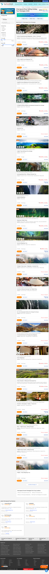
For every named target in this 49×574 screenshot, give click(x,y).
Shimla (19, 565)
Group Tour (4, 34)
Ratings (44, 10)
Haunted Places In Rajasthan (29, 555)
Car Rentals (43, 4)
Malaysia (26, 567)
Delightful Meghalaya (21, 197)
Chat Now (44, 566)
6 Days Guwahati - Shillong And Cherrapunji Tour (27, 381)
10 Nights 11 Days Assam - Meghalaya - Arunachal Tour (28, 266)
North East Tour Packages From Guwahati (25, 498)
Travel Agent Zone (37, 1)
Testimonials (11, 566)
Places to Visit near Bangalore (5, 553)
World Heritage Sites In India (5, 549)
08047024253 (46, 68)
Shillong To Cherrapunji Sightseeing (24, 495)
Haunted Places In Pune (4, 556)
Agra (26, 566)
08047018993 (46, 114)
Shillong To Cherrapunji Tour (38, 493)
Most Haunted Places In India (42, 553)
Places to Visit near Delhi (16, 553)
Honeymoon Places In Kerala (5, 558)
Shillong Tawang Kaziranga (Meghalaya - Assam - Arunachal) (29, 36)
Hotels (47, 4)
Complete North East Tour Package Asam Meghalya (27, 335)
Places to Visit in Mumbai (17, 552)
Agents (39, 4)
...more (10, 512)
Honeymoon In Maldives (29, 556)
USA (34, 567)
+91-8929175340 (3, 1)
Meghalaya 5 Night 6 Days (22, 220)
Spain (35, 566)
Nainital (19, 566)
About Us (10, 565)
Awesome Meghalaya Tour (22, 243)
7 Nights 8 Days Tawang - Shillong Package (26, 450)
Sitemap (2, 567)
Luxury (3, 27)
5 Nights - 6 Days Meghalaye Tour (24, 473)
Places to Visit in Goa (28, 552)
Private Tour (4, 35)
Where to (4, 18)
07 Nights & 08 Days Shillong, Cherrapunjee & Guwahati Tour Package (31, 105)
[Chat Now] (46, 571)
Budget (3, 30)
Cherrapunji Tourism (19, 4)
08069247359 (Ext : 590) (46, 183)
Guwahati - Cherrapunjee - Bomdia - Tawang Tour (27, 404)
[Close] (47, 565)
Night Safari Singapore (41, 549)
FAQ (9, 567)
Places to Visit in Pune (41, 552)
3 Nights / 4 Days (41, 18)
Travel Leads (45, 1)
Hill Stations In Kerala (16, 549)
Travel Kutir (7, 537)
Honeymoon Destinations (17, 558)
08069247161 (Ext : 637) (46, 252)
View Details (25, 45)
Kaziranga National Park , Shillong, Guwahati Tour (27, 174)
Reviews (47, 10)
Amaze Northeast (8, 525)
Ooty (26, 565)
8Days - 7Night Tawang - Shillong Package (26, 427)
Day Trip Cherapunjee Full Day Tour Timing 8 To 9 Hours (28, 312)
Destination (30, 4)
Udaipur (19, 567)
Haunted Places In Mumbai (17, 555)
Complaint (2, 565)
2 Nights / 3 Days (32, 18)
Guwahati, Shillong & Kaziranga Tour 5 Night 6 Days (27, 289)
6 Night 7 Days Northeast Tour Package (25, 151)
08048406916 (46, 435)
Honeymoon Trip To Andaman (42, 556)
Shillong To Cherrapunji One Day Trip (24, 493)
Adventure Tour (20, 128)
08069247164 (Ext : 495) (46, 298)
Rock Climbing (27, 549)
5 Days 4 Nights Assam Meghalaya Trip (25, 59)
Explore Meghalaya (21, 358)
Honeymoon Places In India (17, 556)
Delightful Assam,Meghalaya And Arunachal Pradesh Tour (29, 82)
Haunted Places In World (4, 555)
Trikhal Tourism (32, 525)
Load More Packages (32, 485)
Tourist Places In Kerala (4, 552)
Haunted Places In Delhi (28, 553)
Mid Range (24, 42)
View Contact (46, 320)
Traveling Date (5, 22)
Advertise (2, 566)
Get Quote (19, 45)
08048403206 (46, 45)
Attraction (36, 4)
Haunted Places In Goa (41, 555)
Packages (26, 4)
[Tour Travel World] (6, 4)
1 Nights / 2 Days (23, 18)
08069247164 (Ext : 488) (46, 412)
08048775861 (46, 91)
